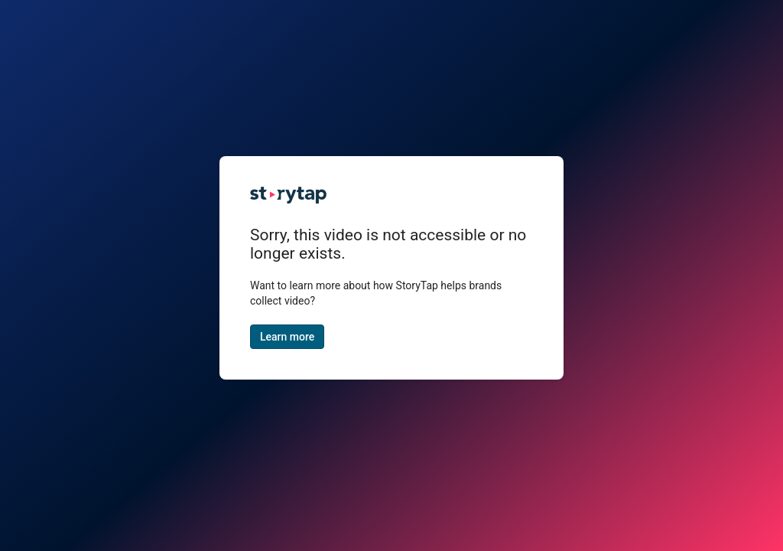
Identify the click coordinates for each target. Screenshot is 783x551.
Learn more (287, 337)
